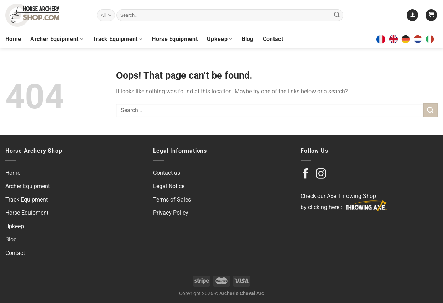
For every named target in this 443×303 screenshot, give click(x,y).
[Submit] (337, 15)
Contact (273, 39)
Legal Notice (168, 186)
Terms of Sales (172, 199)
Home (13, 39)
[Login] (412, 15)
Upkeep (219, 39)
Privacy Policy (170, 212)
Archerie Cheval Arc (241, 294)
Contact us (166, 172)
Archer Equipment (56, 39)
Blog (248, 39)
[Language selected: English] (413, 39)
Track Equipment (117, 39)
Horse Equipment (175, 39)
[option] (407, 39)
